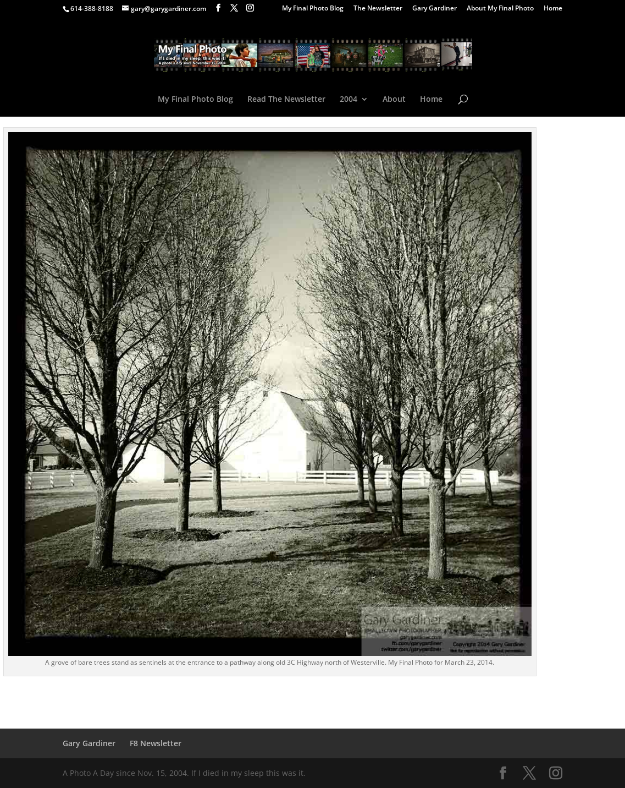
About (394, 99)
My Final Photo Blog (313, 9)
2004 (348, 99)
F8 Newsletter (155, 743)
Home (553, 9)
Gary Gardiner (434, 9)
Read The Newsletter (286, 99)
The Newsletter (377, 9)
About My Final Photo (500, 9)
